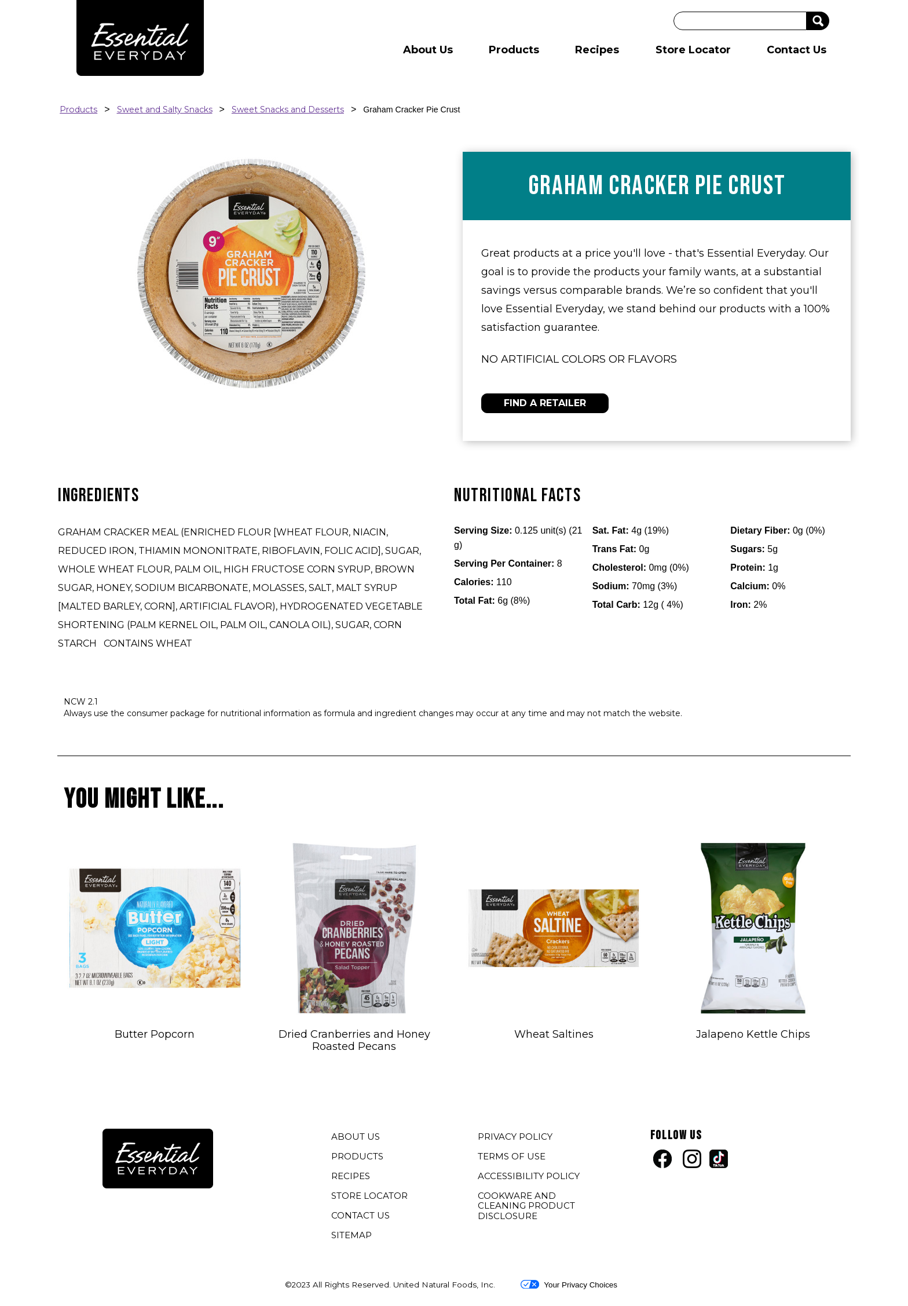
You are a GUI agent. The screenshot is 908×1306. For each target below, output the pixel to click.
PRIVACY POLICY (516, 1138)
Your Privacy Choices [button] (569, 1284)
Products (514, 49)
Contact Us (796, 49)
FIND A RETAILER (545, 402)
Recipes (597, 49)
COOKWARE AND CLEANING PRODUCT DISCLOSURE (526, 1207)
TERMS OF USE (513, 1158)
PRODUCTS (357, 1156)
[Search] (740, 21)
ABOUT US (355, 1136)
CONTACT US (360, 1215)
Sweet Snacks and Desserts (288, 109)
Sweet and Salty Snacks (165, 109)
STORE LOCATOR (369, 1195)
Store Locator (693, 49)
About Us (428, 49)
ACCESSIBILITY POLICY (530, 1177)
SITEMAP (351, 1235)
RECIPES (350, 1175)
